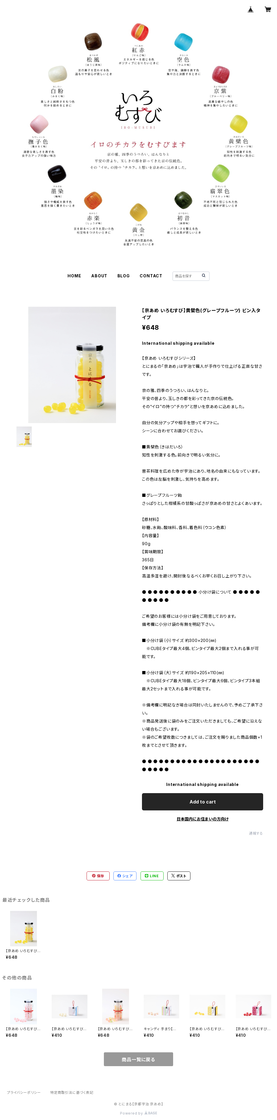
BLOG (123, 275)
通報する (256, 833)
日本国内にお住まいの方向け (203, 818)
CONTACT (151, 275)
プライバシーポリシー (24, 1092)
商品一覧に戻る (138, 1059)
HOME (74, 275)
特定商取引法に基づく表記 (71, 1092)
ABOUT (99, 275)
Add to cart (203, 802)
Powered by (138, 1113)
